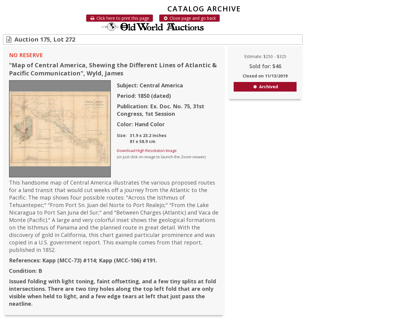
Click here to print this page (119, 18)
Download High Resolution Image (147, 150)
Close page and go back (189, 18)
